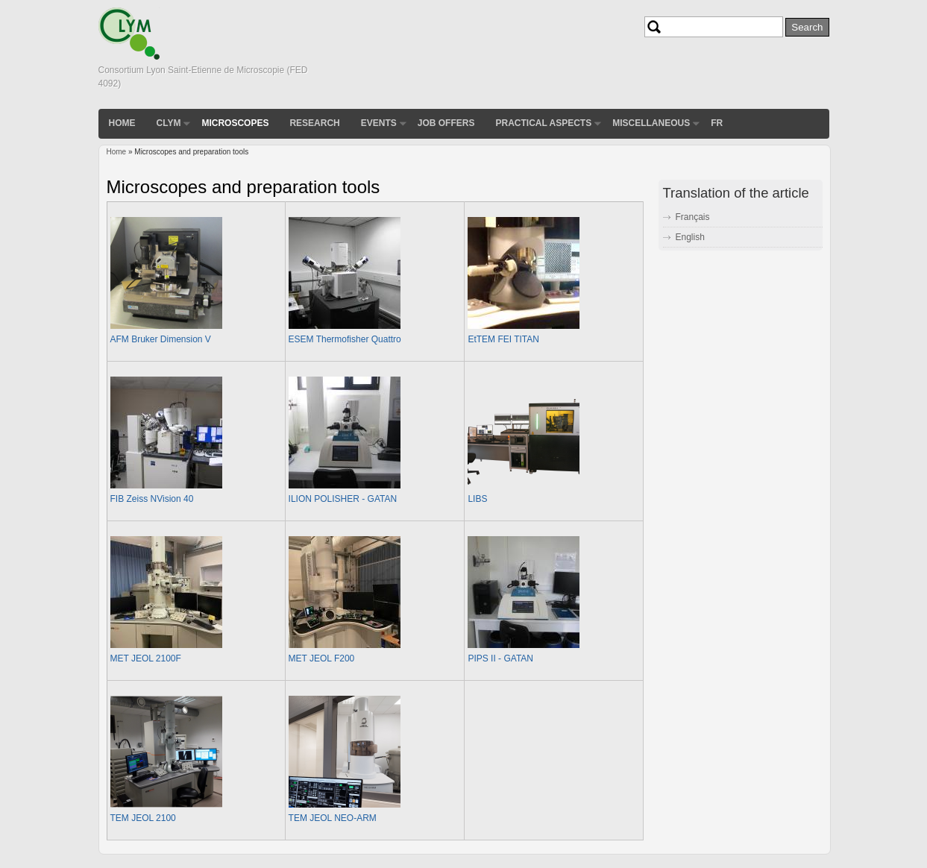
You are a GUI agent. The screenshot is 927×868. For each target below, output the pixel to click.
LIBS (477, 499)
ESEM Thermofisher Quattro (345, 339)
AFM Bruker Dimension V (160, 339)
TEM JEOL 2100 (143, 818)
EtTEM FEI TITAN (503, 339)
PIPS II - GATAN (500, 658)
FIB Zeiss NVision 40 (152, 499)
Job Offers (446, 123)
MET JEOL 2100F (145, 658)
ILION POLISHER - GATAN (343, 499)
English (690, 237)
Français (693, 217)
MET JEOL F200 (322, 658)
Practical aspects (543, 123)
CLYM (169, 123)
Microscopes (234, 123)
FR (717, 123)
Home (122, 123)
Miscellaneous (651, 123)
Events (379, 123)
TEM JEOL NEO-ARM (333, 818)
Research (314, 123)
